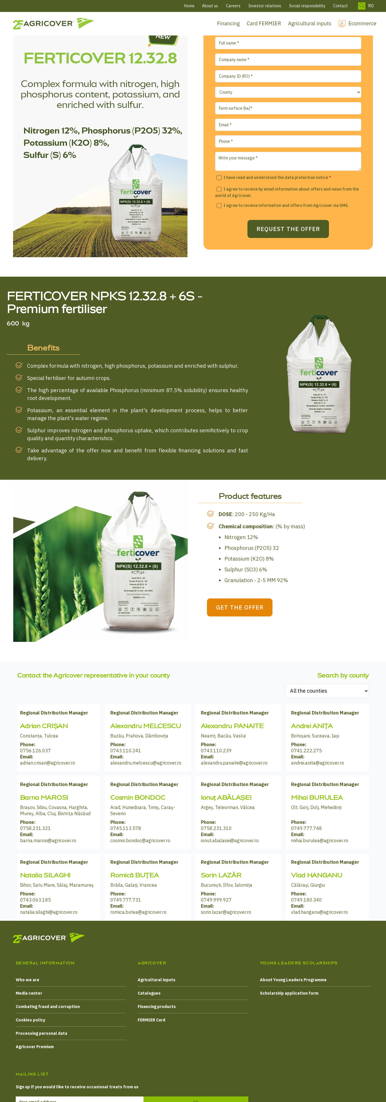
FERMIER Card (151, 1020)
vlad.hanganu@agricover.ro (319, 912)
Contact (340, 5)
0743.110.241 (125, 750)
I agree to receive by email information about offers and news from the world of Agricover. (287, 192)
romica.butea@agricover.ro (138, 912)
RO (371, 6)
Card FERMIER (264, 23)
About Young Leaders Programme (293, 979)
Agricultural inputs (309, 23)
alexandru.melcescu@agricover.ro (145, 763)
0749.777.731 (125, 900)
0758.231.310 (216, 828)
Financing (228, 23)
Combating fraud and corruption (48, 1006)
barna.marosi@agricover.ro (48, 840)
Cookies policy (30, 1020)
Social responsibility (307, 5)
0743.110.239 (216, 750)
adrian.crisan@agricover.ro (47, 763)
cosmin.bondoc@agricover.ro (140, 840)
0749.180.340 (306, 900)
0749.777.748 (306, 828)
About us (210, 5)
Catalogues (149, 993)
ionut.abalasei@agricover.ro (230, 840)
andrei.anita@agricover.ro (317, 763)
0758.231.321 (35, 828)
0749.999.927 (216, 900)
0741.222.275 (306, 750)
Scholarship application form (289, 993)
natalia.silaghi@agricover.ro (48, 912)
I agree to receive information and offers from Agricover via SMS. (286, 205)
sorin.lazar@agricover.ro (226, 912)
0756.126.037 (35, 750)
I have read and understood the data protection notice (277, 177)
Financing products (157, 1006)
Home (189, 5)
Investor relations (264, 5)
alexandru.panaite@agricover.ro (234, 763)
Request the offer (288, 232)
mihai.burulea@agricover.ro (319, 840)
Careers (233, 5)
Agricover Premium (35, 1046)
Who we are (27, 979)
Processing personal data (41, 1033)
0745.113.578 (125, 828)
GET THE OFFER (251, 607)
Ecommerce (362, 23)
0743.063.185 (35, 900)
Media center (29, 993)
